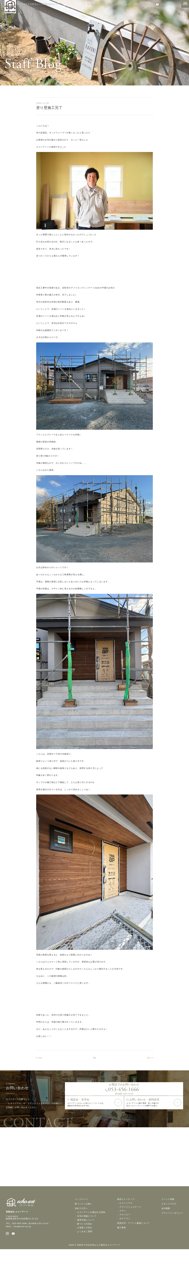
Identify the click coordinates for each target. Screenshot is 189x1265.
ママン (122, 1225)
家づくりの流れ (84, 1238)
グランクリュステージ (130, 1221)
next (146, 1057)
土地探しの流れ (84, 1242)
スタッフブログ (169, 1218)
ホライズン (124, 1233)
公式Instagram (144, 4)
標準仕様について (86, 1234)
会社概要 (165, 1223)
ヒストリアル (125, 1217)
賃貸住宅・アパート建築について (133, 1237)
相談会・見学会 (96, 4)
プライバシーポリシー (172, 1227)
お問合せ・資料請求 (120, 4)
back (94, 1057)
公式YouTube (164, 4)
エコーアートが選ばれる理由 (91, 1226)
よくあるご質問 (84, 1246)
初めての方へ (81, 1223)
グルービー (124, 1229)
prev (43, 1057)
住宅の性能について (87, 1230)
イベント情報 (167, 1213)
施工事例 (121, 1242)
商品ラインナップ (125, 1213)
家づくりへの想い (83, 1218)
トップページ (81, 1213)
